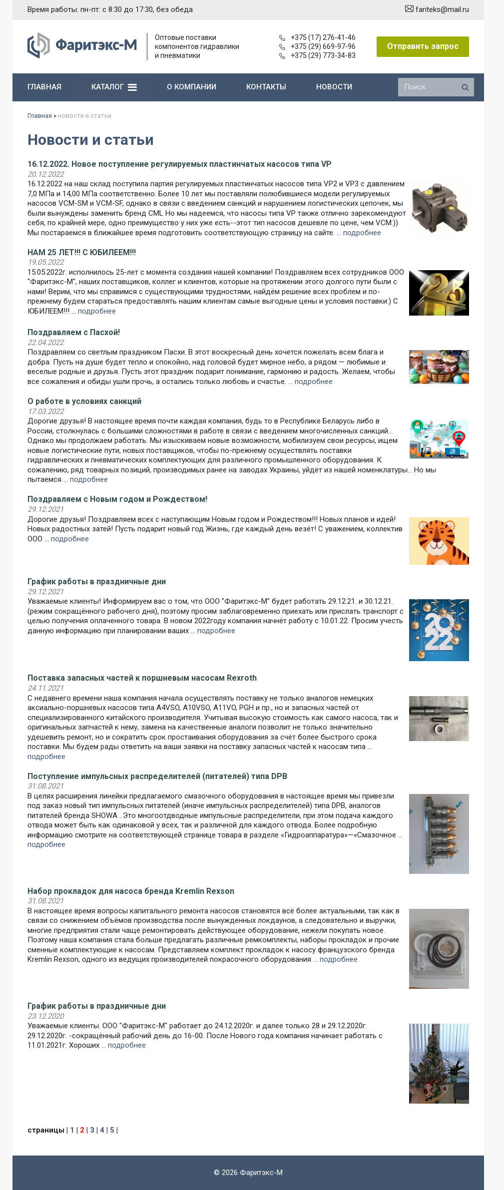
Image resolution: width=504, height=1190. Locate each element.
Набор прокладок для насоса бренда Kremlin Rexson (130, 891)
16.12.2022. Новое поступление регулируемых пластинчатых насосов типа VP (179, 164)
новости (334, 86)
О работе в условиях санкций (84, 401)
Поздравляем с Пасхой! (73, 332)
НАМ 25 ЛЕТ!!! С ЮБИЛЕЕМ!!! (81, 252)
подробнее (362, 232)
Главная (39, 115)
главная (44, 86)
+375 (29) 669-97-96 (317, 46)
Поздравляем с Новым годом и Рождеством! (117, 499)
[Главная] (82, 55)
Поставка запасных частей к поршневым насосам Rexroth (142, 678)
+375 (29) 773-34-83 (317, 55)
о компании (191, 86)
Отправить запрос (423, 46)
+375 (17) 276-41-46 (317, 37)
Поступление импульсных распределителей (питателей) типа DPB (157, 776)
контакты (266, 86)
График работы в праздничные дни (96, 581)
